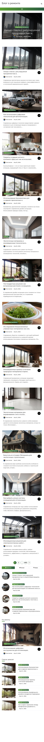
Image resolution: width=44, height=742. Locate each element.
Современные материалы (22, 27)
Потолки (6, 236)
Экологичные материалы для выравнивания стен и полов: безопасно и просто (14, 414)
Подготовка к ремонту (9, 110)
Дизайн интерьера (8, 193)
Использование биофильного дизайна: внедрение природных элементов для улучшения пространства (29, 695)
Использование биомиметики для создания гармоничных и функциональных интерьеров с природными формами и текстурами (17, 201)
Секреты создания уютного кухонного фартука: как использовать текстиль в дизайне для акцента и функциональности (26, 599)
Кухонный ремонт (8, 152)
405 (25, 563)
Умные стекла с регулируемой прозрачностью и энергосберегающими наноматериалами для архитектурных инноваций (25, 578)
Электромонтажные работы (11, 493)
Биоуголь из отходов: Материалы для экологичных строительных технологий (17, 457)
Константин (17, 36)
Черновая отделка (8, 408)
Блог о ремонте (11, 3)
